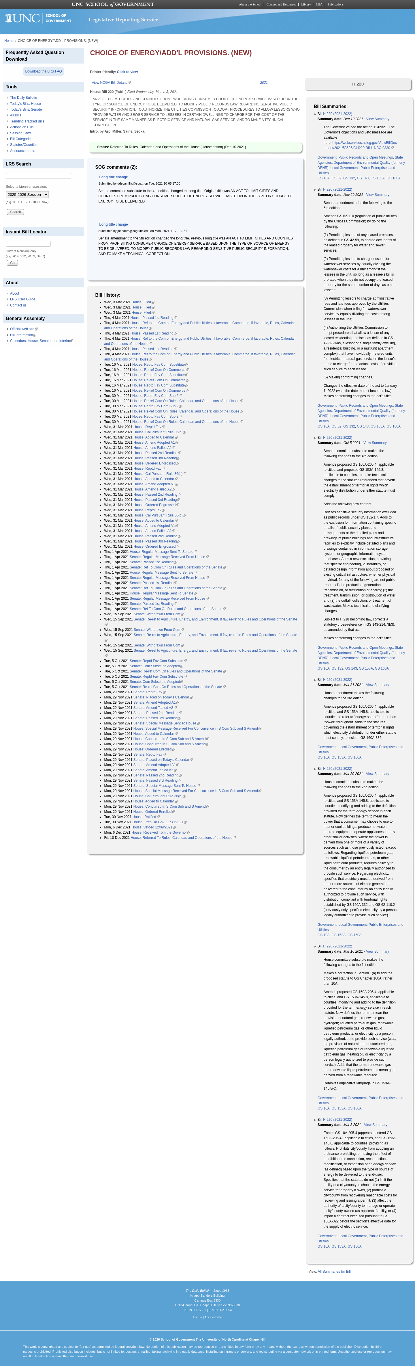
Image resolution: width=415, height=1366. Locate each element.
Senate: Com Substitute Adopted (156, 666)
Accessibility (213, 1317)
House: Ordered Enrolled (154, 749)
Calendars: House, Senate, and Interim (41, 341)
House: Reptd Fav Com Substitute (160, 365)
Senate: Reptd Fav (149, 692)
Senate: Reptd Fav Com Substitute (158, 661)
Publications (336, 4)
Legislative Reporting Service (123, 19)
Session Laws (20, 133)
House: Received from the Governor (160, 832)
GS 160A (393, 178)
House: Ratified (146, 817)
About (14, 293)
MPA (319, 4)
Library (306, 4)
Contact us (18, 305)
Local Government (344, 168)
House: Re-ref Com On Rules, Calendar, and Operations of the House (187, 401)
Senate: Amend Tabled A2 (155, 708)
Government (327, 157)
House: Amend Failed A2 (154, 448)
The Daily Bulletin (23, 98)
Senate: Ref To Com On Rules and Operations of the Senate (178, 567)
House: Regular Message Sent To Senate (163, 552)
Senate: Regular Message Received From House (169, 557)
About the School (250, 4)
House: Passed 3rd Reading (156, 458)
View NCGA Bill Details (111, 83)
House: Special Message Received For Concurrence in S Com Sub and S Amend (197, 728)
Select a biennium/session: (26, 187)
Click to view (127, 72)
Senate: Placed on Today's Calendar (163, 697)
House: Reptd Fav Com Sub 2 (157, 396)
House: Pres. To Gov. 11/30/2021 (160, 822)
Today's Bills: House (25, 104)
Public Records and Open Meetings (366, 157)
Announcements (22, 151)
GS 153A (378, 178)
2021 (264, 83)
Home (9, 41)
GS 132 (349, 178)
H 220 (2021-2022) (337, 114)
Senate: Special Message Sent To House (166, 723)
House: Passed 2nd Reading (157, 453)
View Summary (377, 119)
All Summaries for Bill (334, 1272)
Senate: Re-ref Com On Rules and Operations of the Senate (177, 671)
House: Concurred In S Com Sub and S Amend (171, 739)
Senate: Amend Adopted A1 (156, 702)
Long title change (113, 177)
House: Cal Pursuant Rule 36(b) (159, 432)
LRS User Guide (22, 299)
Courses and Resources (281, 4)
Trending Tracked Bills (27, 121)
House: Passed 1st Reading (154, 318)
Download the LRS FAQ (43, 71)
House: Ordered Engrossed (156, 463)
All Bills (15, 115)
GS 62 (337, 178)
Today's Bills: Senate (26, 109)
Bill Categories (21, 139)
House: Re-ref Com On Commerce (160, 370)
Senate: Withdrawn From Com (159, 614)
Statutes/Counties (23, 145)
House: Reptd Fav (149, 427)
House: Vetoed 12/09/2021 (153, 827)
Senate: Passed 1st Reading (153, 562)
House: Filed (143, 302)
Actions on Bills (21, 127)
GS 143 (363, 178)
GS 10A (324, 178)
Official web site (24, 329)
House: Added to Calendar (155, 437)
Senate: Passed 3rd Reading (157, 718)
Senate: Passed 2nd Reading (157, 713)
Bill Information (23, 335)
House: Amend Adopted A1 (155, 443)
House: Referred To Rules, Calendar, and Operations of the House (183, 838)
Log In (197, 1317)
